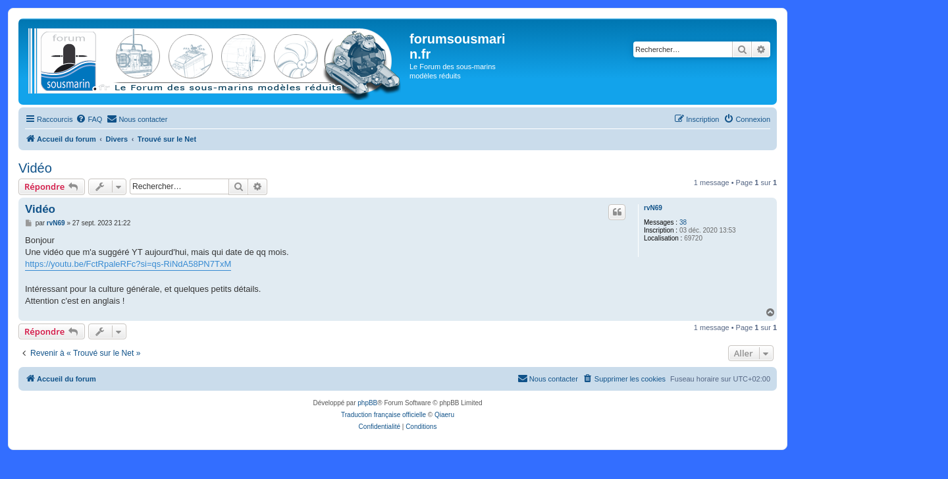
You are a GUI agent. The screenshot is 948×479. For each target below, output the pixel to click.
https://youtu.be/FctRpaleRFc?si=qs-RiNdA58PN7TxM (128, 264)
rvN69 (653, 207)
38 (683, 222)
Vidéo (35, 168)
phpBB (367, 403)
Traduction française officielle (383, 414)
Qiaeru (444, 414)
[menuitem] (89, 119)
